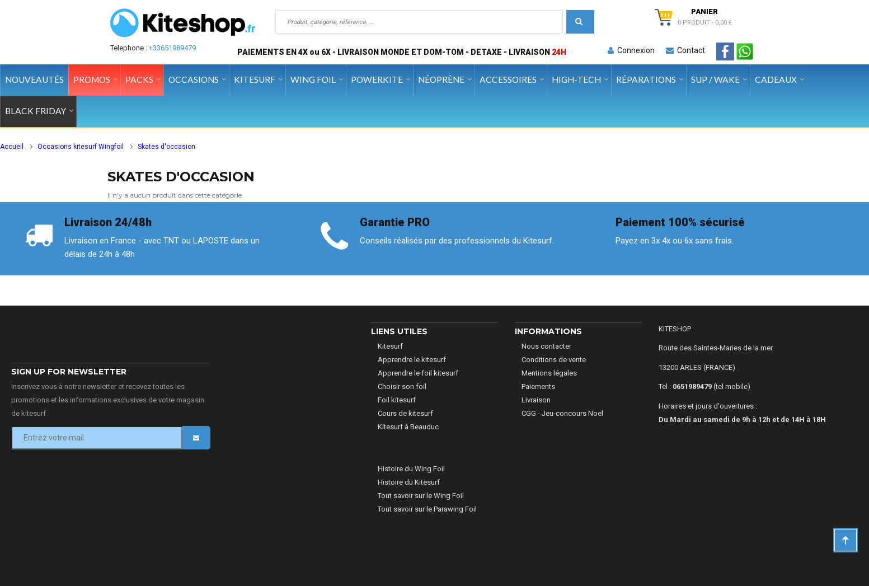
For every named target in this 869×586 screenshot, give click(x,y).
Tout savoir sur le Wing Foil (421, 495)
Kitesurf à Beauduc (408, 427)
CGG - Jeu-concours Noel (562, 413)
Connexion (631, 50)
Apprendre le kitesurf (412, 359)
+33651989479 (172, 48)
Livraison (536, 400)
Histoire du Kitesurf (409, 482)
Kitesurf (390, 346)
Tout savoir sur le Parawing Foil (427, 509)
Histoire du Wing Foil (411, 469)
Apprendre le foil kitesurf (418, 373)
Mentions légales (549, 373)
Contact (685, 50)
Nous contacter (546, 346)
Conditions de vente (554, 359)
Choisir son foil (402, 386)
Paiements (538, 386)
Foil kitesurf (397, 400)
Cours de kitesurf (405, 413)
